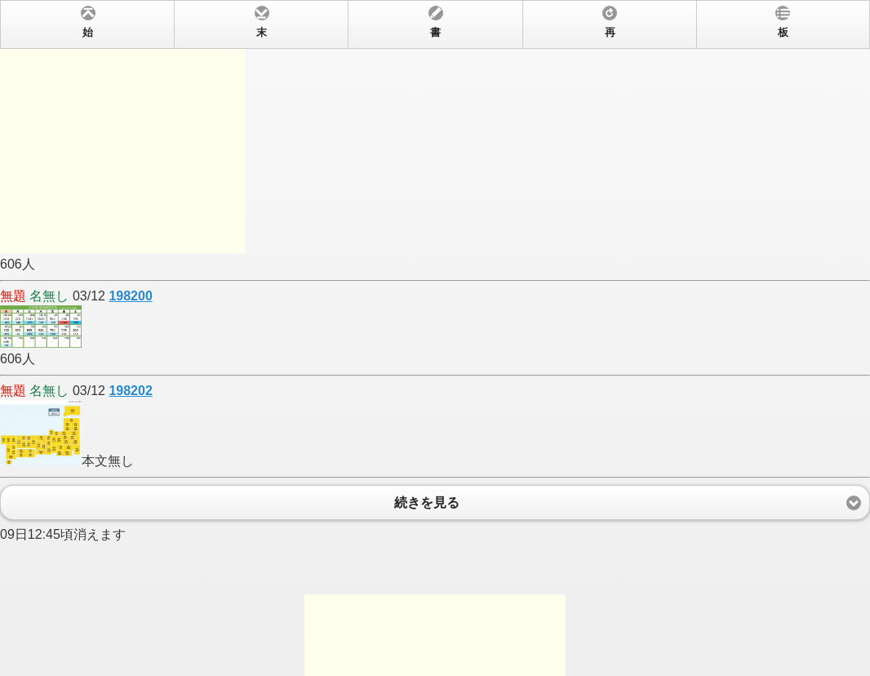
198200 (130, 296)
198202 (130, 391)
